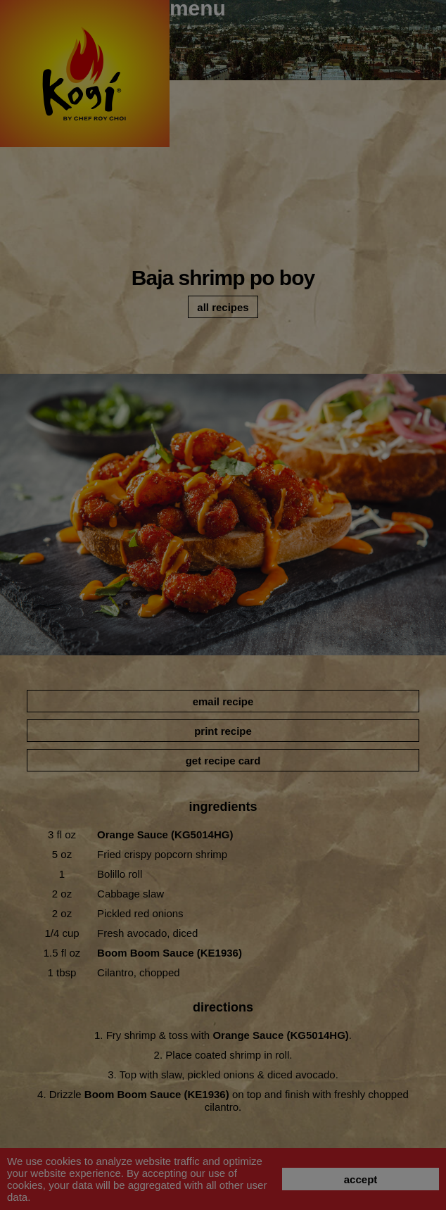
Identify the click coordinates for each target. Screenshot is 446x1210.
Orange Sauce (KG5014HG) (165, 834)
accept (361, 1179)
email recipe (223, 701)
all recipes (222, 307)
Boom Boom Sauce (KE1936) (169, 953)
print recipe (223, 731)
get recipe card (223, 761)
